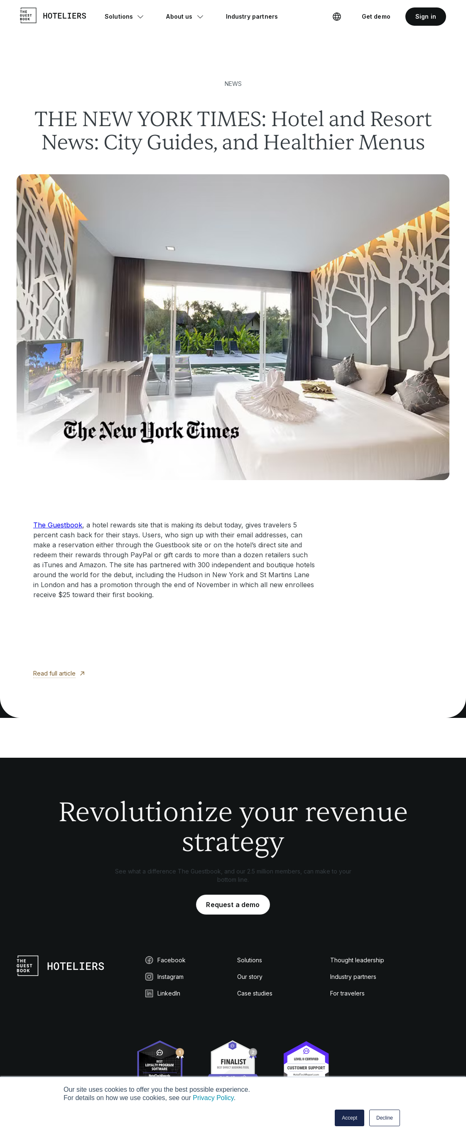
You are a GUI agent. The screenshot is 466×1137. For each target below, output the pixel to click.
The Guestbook (57, 525)
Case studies (254, 993)
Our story (249, 976)
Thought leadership (357, 960)
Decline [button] (384, 1118)
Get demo (376, 16)
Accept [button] (349, 1118)
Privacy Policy (213, 1097)
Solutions (249, 960)
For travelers (347, 993)
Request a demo (233, 904)
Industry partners (353, 976)
